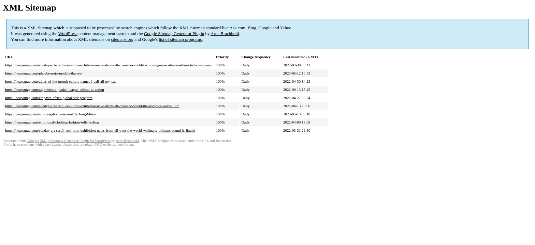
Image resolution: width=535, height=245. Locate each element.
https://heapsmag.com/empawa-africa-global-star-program (48, 98)
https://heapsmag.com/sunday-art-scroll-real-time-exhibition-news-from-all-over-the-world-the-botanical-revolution (92, 106)
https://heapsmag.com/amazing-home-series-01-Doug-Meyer (51, 114)
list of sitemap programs (180, 39)
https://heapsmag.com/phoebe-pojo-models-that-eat (43, 73)
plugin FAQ (93, 144)
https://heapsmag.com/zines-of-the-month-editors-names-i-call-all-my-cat (60, 81)
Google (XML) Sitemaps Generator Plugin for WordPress (69, 141)
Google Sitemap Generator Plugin (174, 33)
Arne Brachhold (225, 33)
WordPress (67, 33)
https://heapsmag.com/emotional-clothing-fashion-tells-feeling (52, 122)
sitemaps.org (122, 39)
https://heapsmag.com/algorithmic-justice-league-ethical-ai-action (54, 89)
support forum (122, 144)
